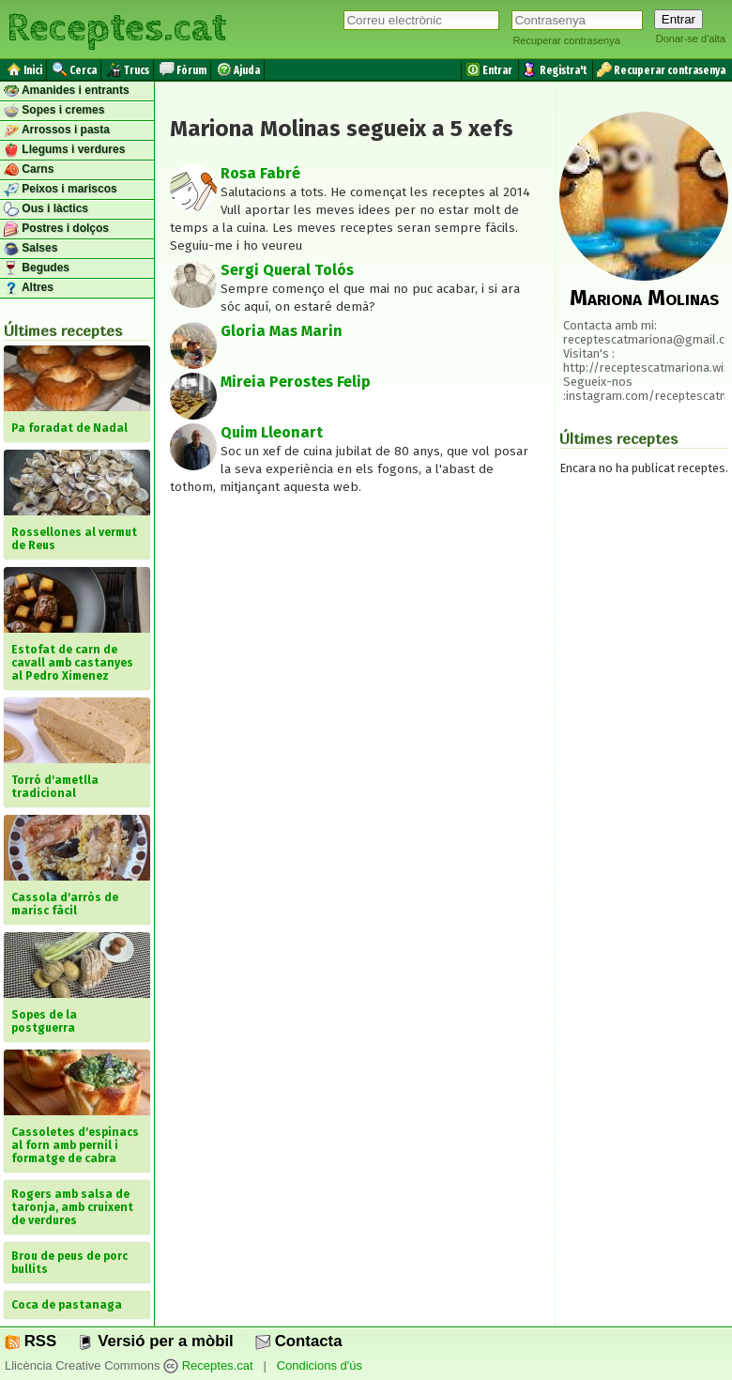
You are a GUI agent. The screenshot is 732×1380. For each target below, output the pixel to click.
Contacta (298, 1341)
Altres (28, 288)
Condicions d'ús (319, 1365)
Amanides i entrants (67, 91)
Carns (28, 169)
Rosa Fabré (260, 173)
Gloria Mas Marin (282, 331)
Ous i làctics (46, 209)
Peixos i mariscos (60, 189)
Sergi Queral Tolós (287, 270)
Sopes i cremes (54, 110)
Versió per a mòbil (155, 1341)
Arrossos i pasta (57, 130)
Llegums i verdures (64, 150)
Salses (30, 248)
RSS (30, 1341)
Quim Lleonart (272, 432)
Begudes (36, 268)
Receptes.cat (116, 28)
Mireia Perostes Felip (296, 382)
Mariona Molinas (644, 297)
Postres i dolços (56, 229)
